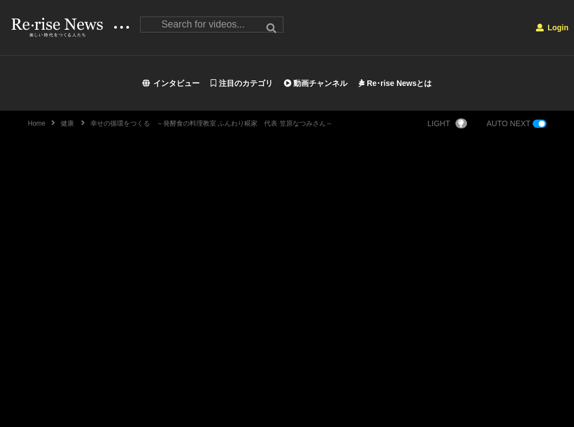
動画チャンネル (315, 83)
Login (552, 27)
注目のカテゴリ (242, 83)
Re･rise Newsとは (395, 83)
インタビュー (171, 83)
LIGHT (447, 123)
